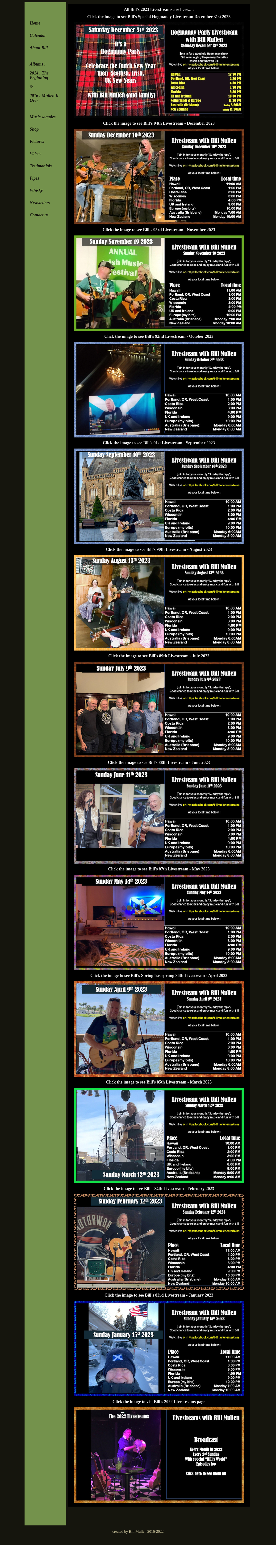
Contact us (39, 215)
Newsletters (40, 202)
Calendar (38, 35)
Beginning (39, 77)
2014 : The (39, 73)
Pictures (37, 141)
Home (35, 23)
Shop (34, 129)
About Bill (39, 47)
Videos (35, 153)
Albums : (38, 64)
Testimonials (41, 166)
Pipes (34, 178)
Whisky (36, 190)
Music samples (43, 117)
